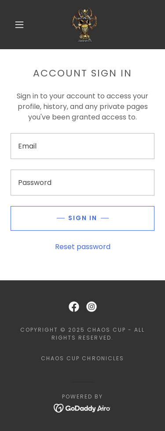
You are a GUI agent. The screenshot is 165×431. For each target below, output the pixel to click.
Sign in (82, 218)
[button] (19, 24)
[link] (84, 24)
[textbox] (82, 146)
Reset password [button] (82, 247)
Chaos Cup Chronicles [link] (82, 358)
